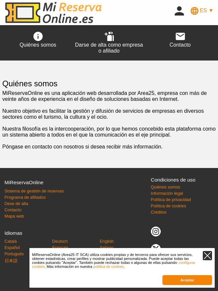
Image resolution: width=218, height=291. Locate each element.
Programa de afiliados (25, 197)
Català (11, 241)
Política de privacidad (171, 199)
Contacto (13, 209)
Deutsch (60, 241)
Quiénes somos (165, 187)
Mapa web (14, 216)
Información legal (167, 193)
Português (14, 253)
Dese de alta (16, 203)
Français (60, 247)
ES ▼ (202, 10)
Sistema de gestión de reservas (34, 190)
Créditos (159, 212)
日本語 (11, 260)
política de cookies (108, 267)
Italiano (106, 247)
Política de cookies (168, 205)
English (107, 241)
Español (12, 247)
